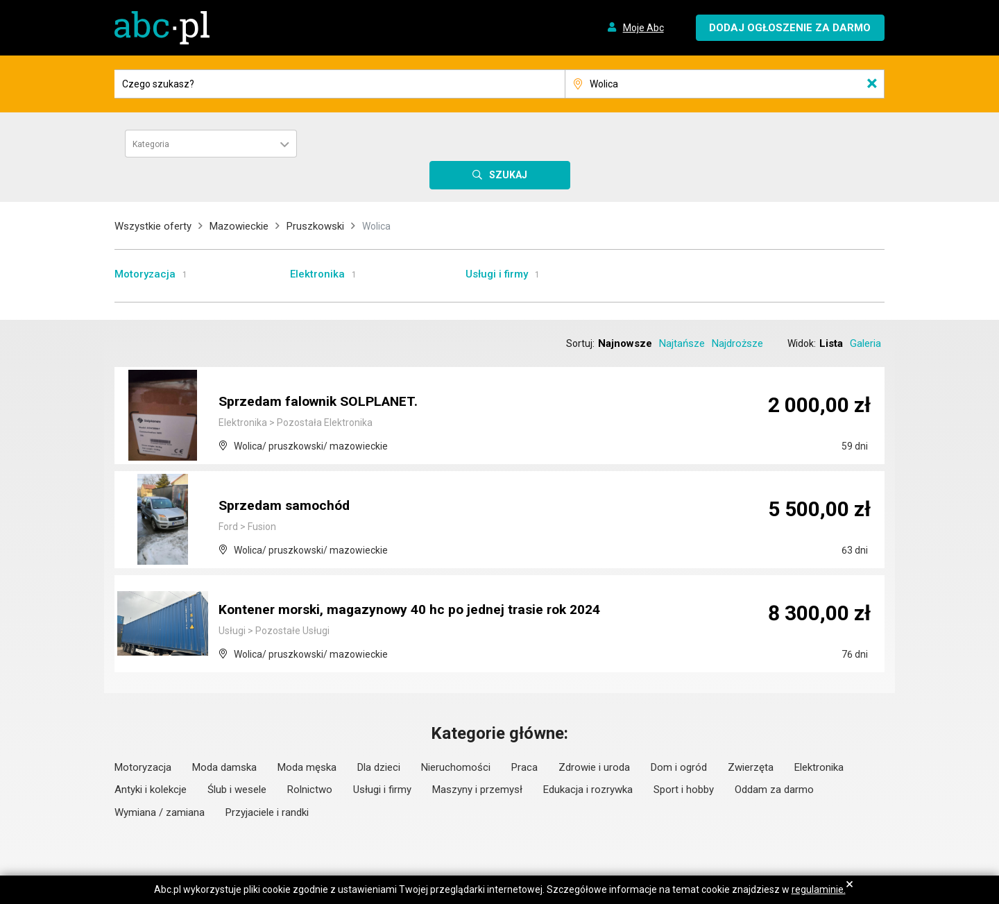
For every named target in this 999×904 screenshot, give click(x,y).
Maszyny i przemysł (477, 789)
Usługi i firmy (497, 274)
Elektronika (317, 274)
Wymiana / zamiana (159, 812)
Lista (831, 343)
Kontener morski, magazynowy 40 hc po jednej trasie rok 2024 (415, 610)
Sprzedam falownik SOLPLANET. (322, 402)
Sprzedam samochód (287, 506)
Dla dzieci (378, 767)
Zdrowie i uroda (594, 767)
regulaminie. (819, 889)
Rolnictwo (309, 789)
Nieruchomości (455, 767)
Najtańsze (682, 343)
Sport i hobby (684, 789)
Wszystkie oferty (152, 226)
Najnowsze (625, 343)
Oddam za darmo (774, 789)
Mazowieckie (239, 226)
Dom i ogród (679, 767)
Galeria (865, 343)
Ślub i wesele (236, 789)
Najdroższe (737, 343)
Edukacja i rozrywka (588, 789)
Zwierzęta (751, 767)
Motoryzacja (145, 274)
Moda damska (224, 767)
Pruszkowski (315, 226)
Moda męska (307, 767)
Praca (524, 767)
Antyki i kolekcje (150, 789)
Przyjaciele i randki (267, 812)
